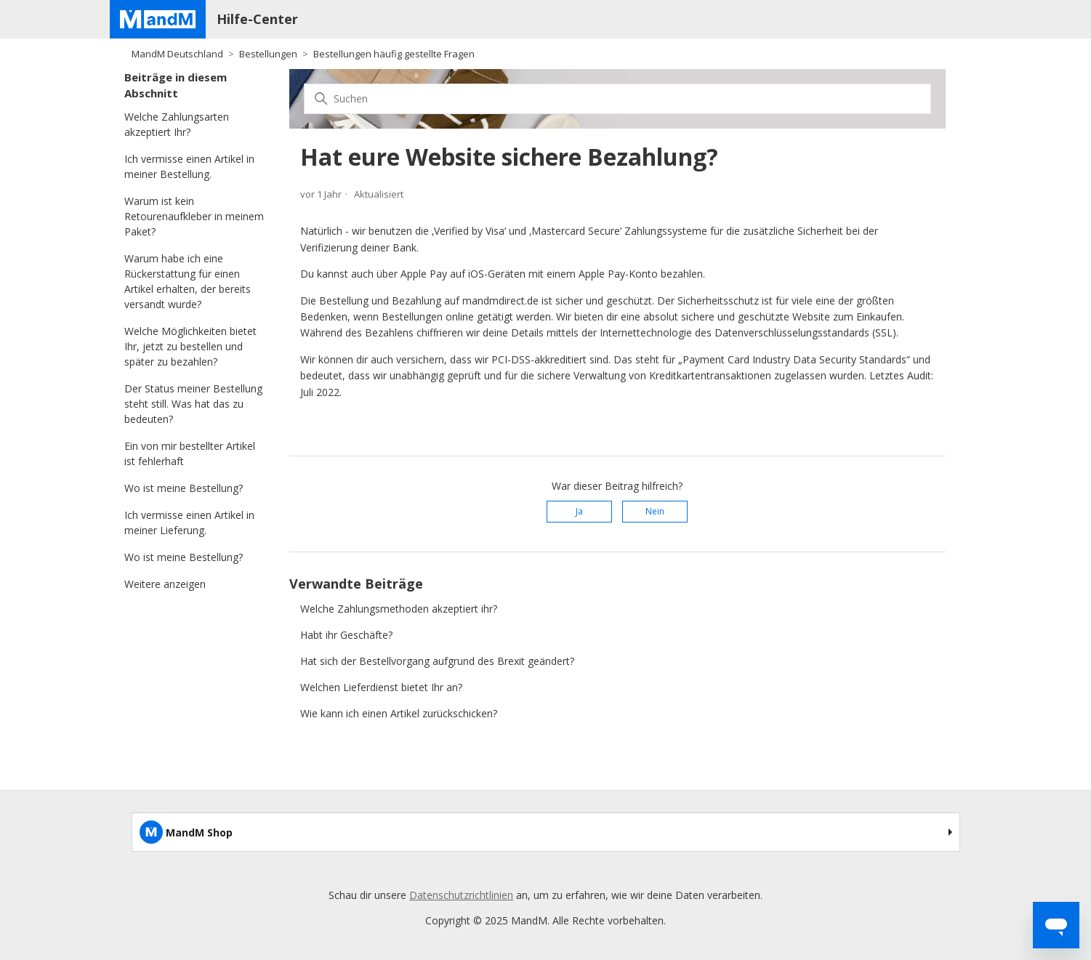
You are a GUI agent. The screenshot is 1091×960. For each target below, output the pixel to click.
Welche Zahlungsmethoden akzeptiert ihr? (398, 609)
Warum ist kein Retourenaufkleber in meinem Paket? (194, 216)
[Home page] (158, 19)
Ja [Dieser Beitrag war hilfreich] (579, 511)
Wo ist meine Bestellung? (183, 488)
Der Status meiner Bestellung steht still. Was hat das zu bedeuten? (193, 404)
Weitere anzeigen (165, 584)
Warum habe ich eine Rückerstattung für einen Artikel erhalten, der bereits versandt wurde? (187, 281)
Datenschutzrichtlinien (461, 895)
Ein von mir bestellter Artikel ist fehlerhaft (189, 453)
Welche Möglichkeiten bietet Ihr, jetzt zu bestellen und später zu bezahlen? (190, 346)
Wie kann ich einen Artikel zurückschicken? (398, 713)
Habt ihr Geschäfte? (346, 635)
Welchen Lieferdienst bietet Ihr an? (381, 687)
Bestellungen (268, 53)
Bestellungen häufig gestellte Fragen (394, 53)
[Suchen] (617, 98)
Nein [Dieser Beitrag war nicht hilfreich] (654, 511)
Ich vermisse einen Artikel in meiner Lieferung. (189, 522)
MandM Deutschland (177, 53)
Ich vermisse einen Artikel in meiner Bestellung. (189, 166)
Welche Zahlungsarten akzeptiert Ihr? (176, 124)
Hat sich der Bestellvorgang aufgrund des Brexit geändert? (437, 661)
